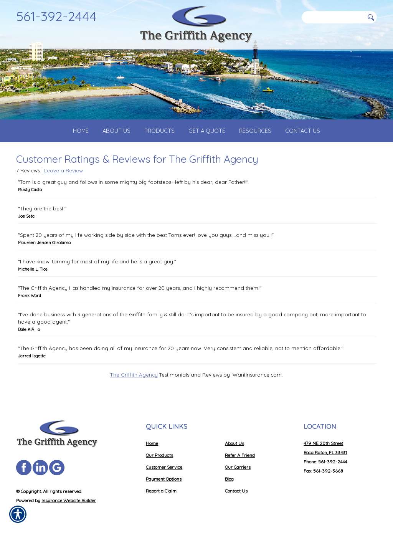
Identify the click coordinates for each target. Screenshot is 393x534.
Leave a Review (63, 177)
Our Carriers (238, 467)
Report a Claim (161, 491)
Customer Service (164, 467)
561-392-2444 (56, 16)
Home (152, 443)
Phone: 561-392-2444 (325, 462)
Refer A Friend (240, 455)
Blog (229, 479)
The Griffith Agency (134, 381)
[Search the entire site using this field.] (332, 17)
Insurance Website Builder (68, 500)
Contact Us (236, 491)
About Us (234, 443)
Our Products (159, 455)
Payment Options (164, 479)
